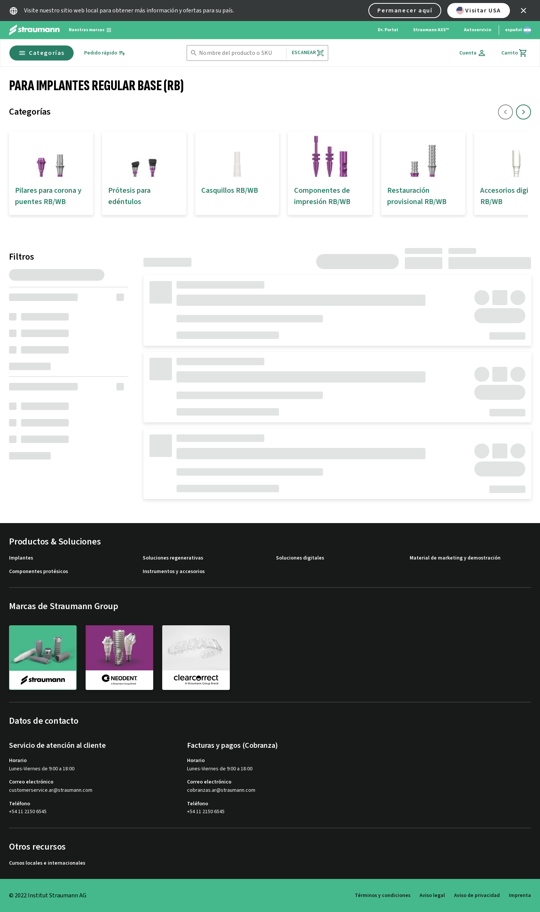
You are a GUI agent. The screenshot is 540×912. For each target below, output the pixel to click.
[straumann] (42, 658)
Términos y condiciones (382, 895)
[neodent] (119, 657)
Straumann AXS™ (431, 30)
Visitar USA (478, 10)
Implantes (21, 558)
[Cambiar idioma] (518, 30)
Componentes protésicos (38, 571)
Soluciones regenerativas (173, 558)
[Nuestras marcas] (90, 30)
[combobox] (241, 53)
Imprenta (520, 895)
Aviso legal (432, 895)
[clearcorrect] (196, 657)
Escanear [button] (308, 53)
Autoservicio (477, 30)
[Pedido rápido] (105, 53)
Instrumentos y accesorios (174, 571)
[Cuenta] (472, 52)
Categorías (41, 53)
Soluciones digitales (300, 558)
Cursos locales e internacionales (47, 863)
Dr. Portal (388, 30)
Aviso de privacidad (477, 895)
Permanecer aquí (404, 10)
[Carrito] (514, 52)
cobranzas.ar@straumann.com (221, 790)
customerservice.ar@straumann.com (50, 790)
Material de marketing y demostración (455, 558)
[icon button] (523, 10)
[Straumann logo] (34, 30)
